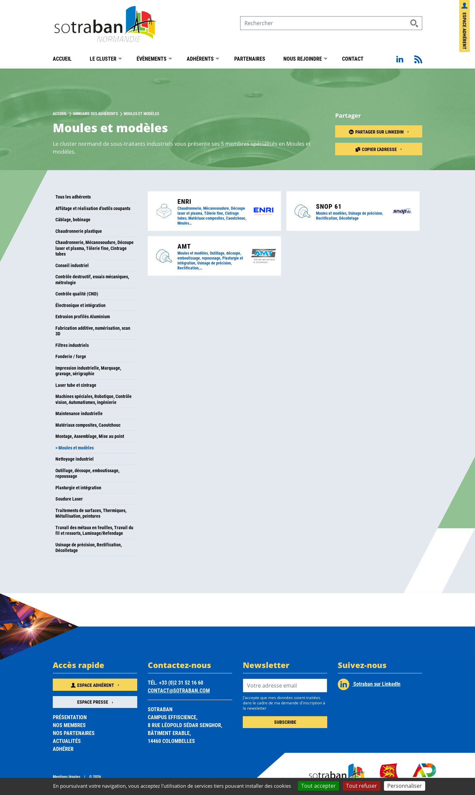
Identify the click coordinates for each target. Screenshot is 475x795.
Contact (353, 58)
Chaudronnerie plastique (78, 231)
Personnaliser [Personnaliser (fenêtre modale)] (404, 785)
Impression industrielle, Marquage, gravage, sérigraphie (88, 371)
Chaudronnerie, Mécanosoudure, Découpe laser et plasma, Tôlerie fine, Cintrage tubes (94, 248)
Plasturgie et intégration (78, 487)
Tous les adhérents (73, 197)
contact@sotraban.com (179, 690)
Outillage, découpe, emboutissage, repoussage (87, 473)
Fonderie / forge (70, 356)
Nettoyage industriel (74, 459)
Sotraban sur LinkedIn (369, 684)
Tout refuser (361, 785)
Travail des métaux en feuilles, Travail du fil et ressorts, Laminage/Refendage (94, 530)
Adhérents (200, 58)
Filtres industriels (72, 345)
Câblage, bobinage (72, 219)
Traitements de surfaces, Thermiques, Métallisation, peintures (90, 513)
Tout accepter (318, 785)
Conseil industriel (72, 265)
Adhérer (63, 748)
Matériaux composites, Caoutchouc (87, 425)
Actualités (67, 740)
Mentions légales (66, 776)
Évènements (152, 58)
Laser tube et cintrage (75, 385)
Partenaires (249, 58)
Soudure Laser (69, 499)
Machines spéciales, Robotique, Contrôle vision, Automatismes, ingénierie (93, 399)
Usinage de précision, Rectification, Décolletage (88, 547)
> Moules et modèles (74, 447)
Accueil (62, 58)
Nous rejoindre (302, 58)
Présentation (70, 717)
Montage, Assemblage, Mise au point (89, 436)
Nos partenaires (74, 732)
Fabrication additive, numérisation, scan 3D (92, 331)
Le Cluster (103, 58)
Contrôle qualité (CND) (76, 293)
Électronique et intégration (80, 305)
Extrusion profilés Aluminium (82, 316)
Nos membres (69, 724)
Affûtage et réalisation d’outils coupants (92, 208)
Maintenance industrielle (79, 413)
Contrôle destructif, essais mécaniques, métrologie (92, 279)
